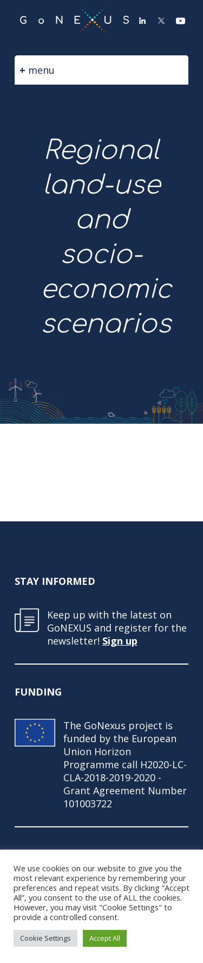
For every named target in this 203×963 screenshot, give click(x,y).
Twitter (161, 20)
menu (41, 69)
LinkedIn (142, 20)
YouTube (180, 20)
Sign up (119, 640)
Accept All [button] (104, 938)
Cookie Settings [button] (45, 938)
